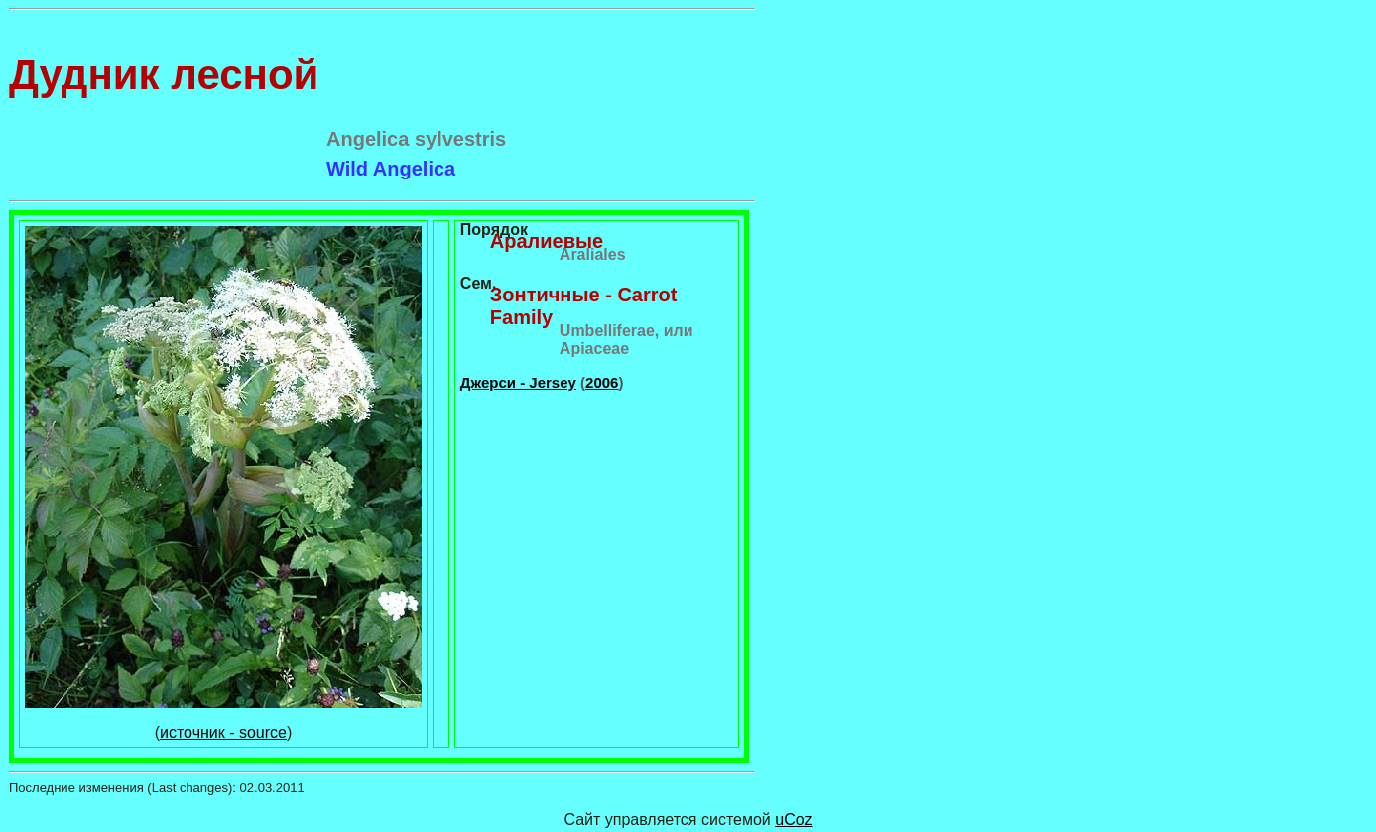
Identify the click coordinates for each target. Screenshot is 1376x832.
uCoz (793, 819)
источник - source (223, 732)
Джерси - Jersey (518, 382)
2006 (601, 382)
